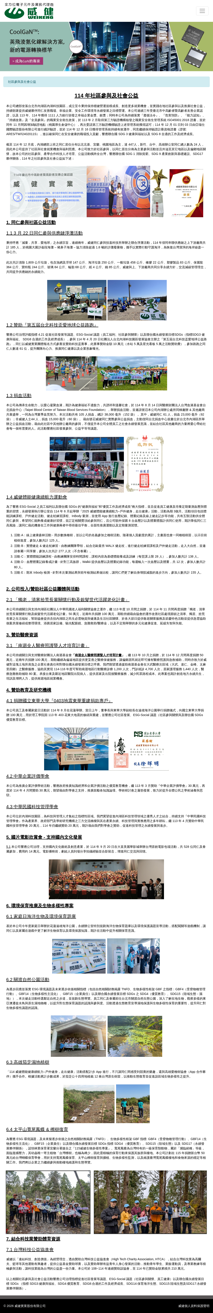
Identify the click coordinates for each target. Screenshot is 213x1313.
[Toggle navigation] (202, 10)
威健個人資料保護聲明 (193, 1306)
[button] (16, 46)
